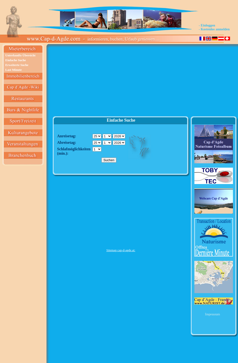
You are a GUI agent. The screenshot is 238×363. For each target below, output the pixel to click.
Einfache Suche (15, 60)
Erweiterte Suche (16, 65)
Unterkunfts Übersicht (20, 55)
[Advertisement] (121, 82)
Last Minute (13, 70)
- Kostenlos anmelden (214, 29)
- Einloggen (207, 25)
